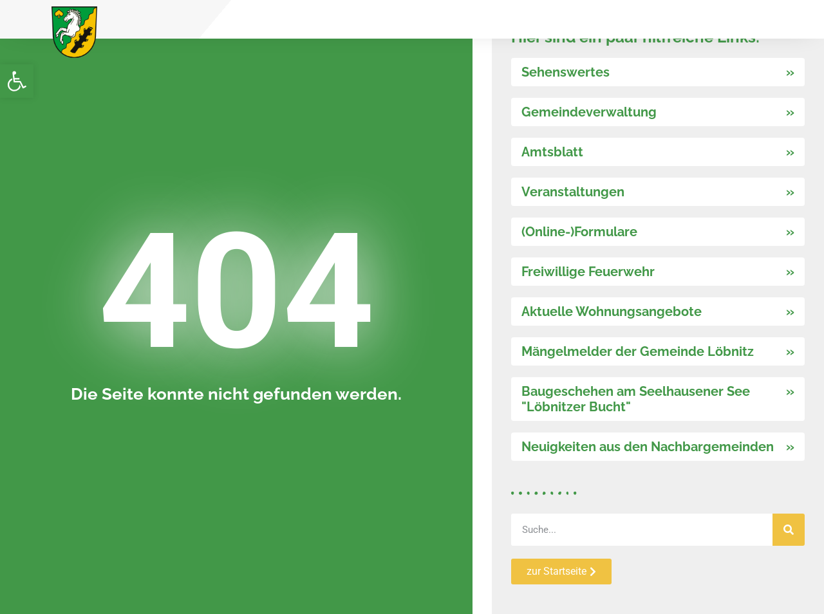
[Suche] (788, 530)
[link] (16, 81)
